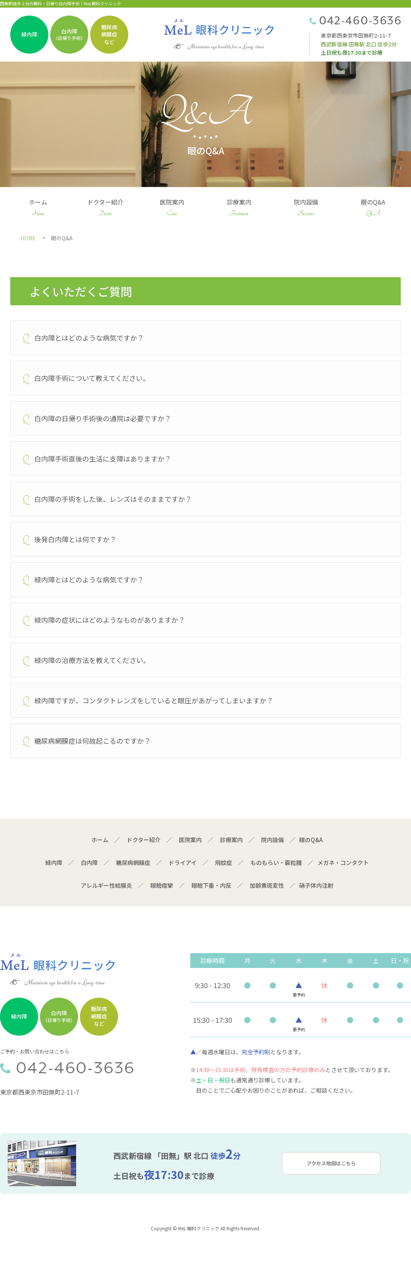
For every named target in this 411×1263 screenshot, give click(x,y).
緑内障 (53, 862)
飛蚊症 (223, 862)
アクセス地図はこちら (331, 1163)
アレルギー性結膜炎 (106, 885)
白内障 (89, 862)
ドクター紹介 (105, 208)
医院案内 (172, 208)
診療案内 (239, 208)
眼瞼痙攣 (161, 885)
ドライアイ (183, 862)
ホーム (38, 208)
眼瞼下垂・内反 (211, 885)
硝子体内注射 (316, 885)
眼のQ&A (373, 208)
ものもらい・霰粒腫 (276, 862)
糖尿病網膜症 (133, 862)
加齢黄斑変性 (267, 885)
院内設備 (306, 208)
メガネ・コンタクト (343, 862)
